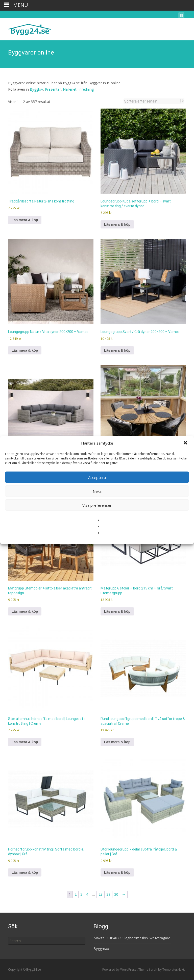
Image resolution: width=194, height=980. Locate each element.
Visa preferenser (97, 504)
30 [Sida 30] (116, 894)
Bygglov (36, 89)
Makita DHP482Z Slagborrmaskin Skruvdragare (131, 938)
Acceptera (97, 477)
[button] (186, 443)
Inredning (86, 89)
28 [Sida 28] (101, 894)
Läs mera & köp (25, 220)
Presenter (53, 89)
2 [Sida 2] (76, 894)
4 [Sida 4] (87, 894)
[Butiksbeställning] (152, 101)
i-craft (153, 969)
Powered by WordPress (119, 969)
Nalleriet (70, 89)
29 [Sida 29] (108, 894)
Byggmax (101, 948)
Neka (97, 491)
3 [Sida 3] (81, 894)
